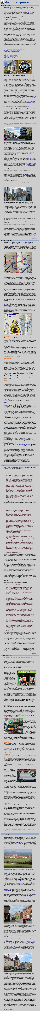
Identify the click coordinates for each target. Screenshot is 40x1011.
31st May (29, 12)
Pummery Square (8, 891)
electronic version (26, 242)
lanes (8, 890)
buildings (13, 927)
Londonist (12, 307)
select (11, 244)
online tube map (11, 431)
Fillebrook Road (15, 230)
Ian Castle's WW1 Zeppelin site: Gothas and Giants (12, 50)
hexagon (17, 973)
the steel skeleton (11, 983)
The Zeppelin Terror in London (12, 57)
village (23, 891)
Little (10, 977)
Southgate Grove (30, 158)
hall (25, 891)
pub (11, 100)
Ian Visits (34, 306)
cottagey (5, 890)
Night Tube (8, 347)
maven (5, 555)
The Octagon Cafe (16, 899)
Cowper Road (6, 117)
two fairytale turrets (29, 839)
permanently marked (26, 89)
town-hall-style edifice (26, 977)
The (10, 927)
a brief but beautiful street (30, 164)
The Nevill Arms (21, 97)
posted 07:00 (34, 653)
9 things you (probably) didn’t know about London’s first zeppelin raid (14, 49)
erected (5, 87)
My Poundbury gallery (8, 1009)
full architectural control (30, 996)
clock (10, 248)
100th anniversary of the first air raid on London (11, 51)
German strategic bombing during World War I (11, 56)
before (23, 11)
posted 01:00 (34, 238)
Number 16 (27, 79)
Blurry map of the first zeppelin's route (10, 54)
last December (10, 306)
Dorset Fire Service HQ (17, 998)
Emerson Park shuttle (24, 444)
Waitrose (13, 977)
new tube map (12, 440)
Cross (16, 948)
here (12, 346)
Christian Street (31, 203)
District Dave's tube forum (28, 307)
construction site (8, 979)
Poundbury (18, 842)
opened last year (20, 367)
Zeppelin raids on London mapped (9, 55)
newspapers (27, 36)
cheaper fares (32, 290)
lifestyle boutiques (31, 942)
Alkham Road (32, 76)
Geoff (6, 307)
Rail (6, 296)
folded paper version (31, 243)
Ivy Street (25, 174)
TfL (4, 296)
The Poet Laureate (27, 896)
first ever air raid (20, 7)
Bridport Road (19, 836)
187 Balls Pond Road (19, 146)
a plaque (9, 87)
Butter (13, 948)
